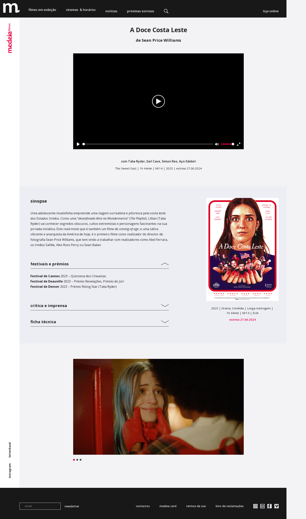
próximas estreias (140, 11)
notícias (111, 11)
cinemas (81, 11)
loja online (271, 11)
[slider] (147, 144)
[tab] (99, 263)
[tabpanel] (158, 407)
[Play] (78, 144)
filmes (42, 11)
